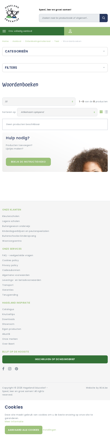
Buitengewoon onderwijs (16, 226)
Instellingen (49, 429)
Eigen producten (11, 329)
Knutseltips (8, 314)
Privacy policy (10, 265)
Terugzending (10, 294)
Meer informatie (14, 421)
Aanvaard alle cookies (23, 429)
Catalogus (8, 309)
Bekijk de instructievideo (28, 161)
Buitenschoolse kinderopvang (19, 235)
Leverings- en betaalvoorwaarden (21, 280)
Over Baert (8, 343)
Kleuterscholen (10, 216)
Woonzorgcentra (12, 240)
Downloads (8, 319)
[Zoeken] (69, 18)
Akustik (6, 334)
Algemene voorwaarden (16, 275)
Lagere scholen (11, 221)
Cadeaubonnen (11, 270)
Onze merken (10, 338)
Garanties (7, 289)
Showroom (8, 324)
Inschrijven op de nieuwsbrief (55, 359)
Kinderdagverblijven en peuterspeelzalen (25, 231)
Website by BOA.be (97, 387)
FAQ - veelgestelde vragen (17, 255)
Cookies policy (10, 260)
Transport (7, 285)
